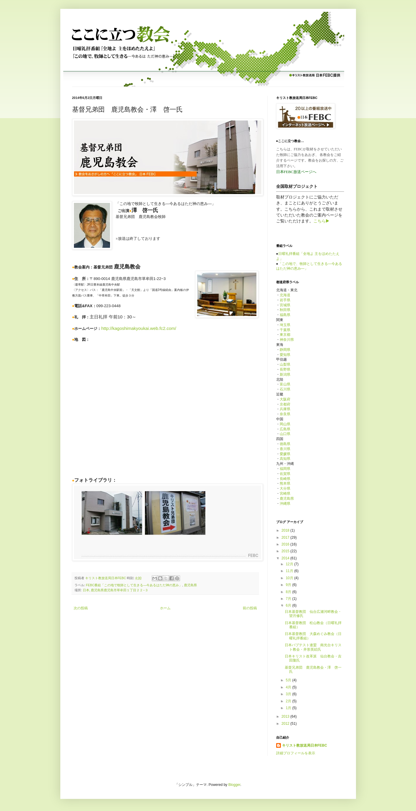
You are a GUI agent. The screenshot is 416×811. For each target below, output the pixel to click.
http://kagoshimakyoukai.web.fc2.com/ (138, 328)
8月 (289, 592)
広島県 (285, 429)
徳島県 (285, 444)
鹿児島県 (190, 585)
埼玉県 (285, 325)
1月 (289, 708)
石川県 (285, 389)
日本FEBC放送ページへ (296, 172)
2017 (285, 537)
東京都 (285, 335)
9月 (289, 585)
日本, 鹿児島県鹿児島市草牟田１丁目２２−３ (115, 590)
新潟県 (285, 374)
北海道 (285, 295)
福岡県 (285, 469)
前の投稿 (250, 608)
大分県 (285, 488)
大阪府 (285, 399)
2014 (285, 558)
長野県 (285, 369)
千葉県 (285, 330)
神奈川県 (287, 340)
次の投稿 (81, 608)
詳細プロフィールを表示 (295, 753)
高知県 (285, 459)
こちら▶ (321, 221)
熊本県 (285, 483)
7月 (289, 599)
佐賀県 (285, 474)
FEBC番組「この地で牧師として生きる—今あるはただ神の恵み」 (134, 585)
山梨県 (285, 364)
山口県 (285, 434)
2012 (285, 724)
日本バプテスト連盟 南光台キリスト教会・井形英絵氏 (313, 647)
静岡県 (285, 350)
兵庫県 (285, 409)
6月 (289, 605)
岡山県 (285, 424)
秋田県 (285, 310)
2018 (285, 530)
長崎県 (285, 479)
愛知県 (285, 355)
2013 (285, 716)
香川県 (285, 449)
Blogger (234, 785)
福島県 (285, 315)
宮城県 (285, 305)
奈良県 (285, 414)
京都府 (285, 404)
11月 (290, 571)
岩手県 (285, 300)
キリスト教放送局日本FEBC (304, 745)
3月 (289, 694)
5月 (289, 680)
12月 (290, 564)
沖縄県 (285, 503)
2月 (289, 701)
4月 (289, 687)
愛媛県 (285, 454)
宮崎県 (285, 493)
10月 (290, 578)
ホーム (165, 608)
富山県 (285, 384)
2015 (285, 551)
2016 (285, 544)
